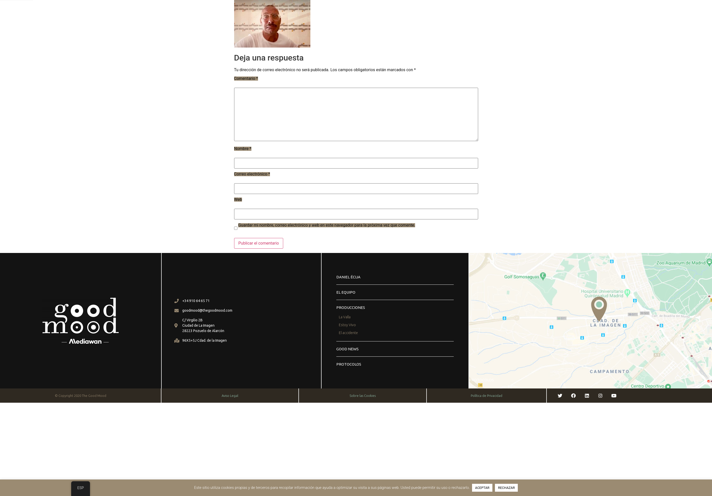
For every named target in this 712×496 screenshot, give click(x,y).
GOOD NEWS (347, 349)
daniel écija (348, 277)
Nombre (242, 149)
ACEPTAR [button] (482, 488)
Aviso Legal (230, 395)
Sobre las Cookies (363, 395)
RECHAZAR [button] (506, 488)
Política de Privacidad (486, 395)
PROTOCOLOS (348, 364)
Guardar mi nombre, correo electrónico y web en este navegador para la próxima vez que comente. (326, 225)
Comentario (246, 79)
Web (238, 200)
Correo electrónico (252, 174)
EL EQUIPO (345, 292)
